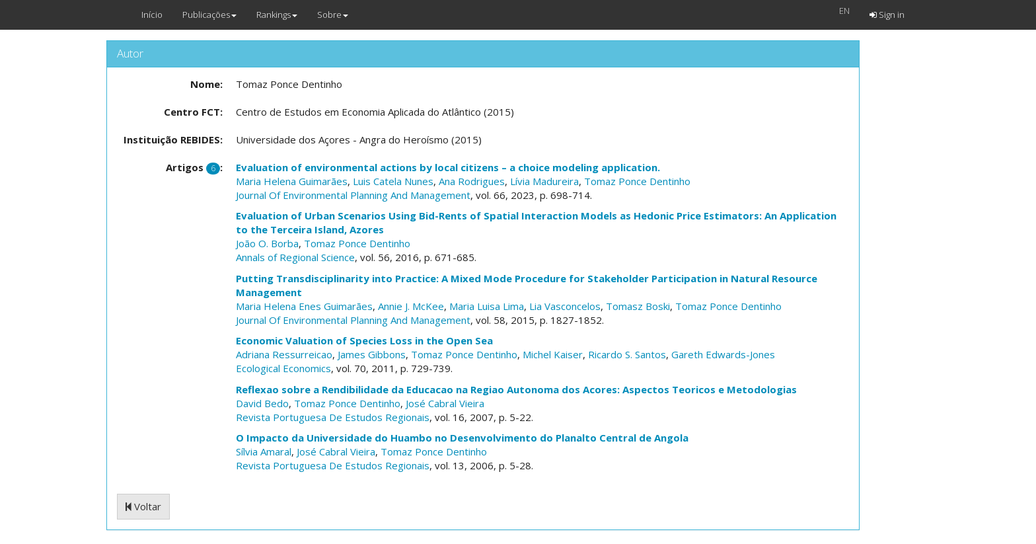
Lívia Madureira (544, 181)
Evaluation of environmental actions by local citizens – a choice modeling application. (448, 167)
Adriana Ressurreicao (284, 354)
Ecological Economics (283, 368)
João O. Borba (267, 243)
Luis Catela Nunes (393, 181)
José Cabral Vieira (445, 403)
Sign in (887, 14)
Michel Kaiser (553, 354)
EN (844, 11)
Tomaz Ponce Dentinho (637, 181)
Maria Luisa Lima (486, 306)
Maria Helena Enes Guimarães (304, 306)
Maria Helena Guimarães (292, 181)
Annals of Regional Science (295, 257)
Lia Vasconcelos (565, 306)
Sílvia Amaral (263, 451)
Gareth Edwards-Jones (723, 354)
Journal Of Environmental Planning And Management (353, 195)
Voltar (143, 506)
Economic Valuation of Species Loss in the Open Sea (364, 340)
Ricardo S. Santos (627, 354)
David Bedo (262, 403)
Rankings (276, 14)
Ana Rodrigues (472, 181)
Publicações (209, 14)
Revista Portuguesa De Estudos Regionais (332, 417)
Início (152, 14)
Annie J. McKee (411, 306)
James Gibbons (372, 354)
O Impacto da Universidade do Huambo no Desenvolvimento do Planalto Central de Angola (462, 437)
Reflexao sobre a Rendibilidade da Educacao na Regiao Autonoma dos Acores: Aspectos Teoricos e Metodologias (516, 389)
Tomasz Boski (638, 306)
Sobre (332, 14)
